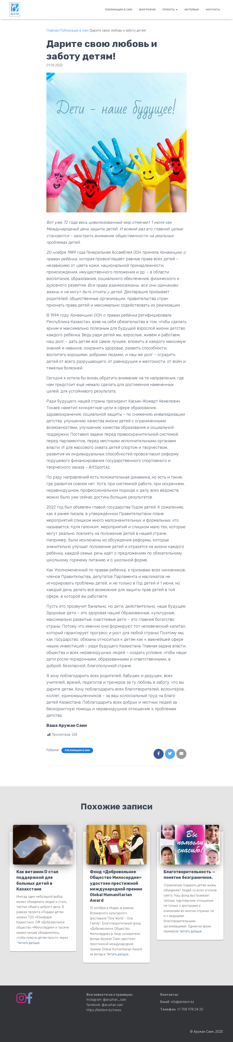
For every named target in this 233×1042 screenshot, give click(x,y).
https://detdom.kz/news (103, 1010)
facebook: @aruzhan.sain (104, 1005)
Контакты (213, 9)
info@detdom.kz (182, 1002)
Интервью (192, 9)
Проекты (170, 9)
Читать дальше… (30, 943)
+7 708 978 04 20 (190, 1009)
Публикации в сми (118, 9)
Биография (147, 9)
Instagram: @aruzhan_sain (106, 1000)
